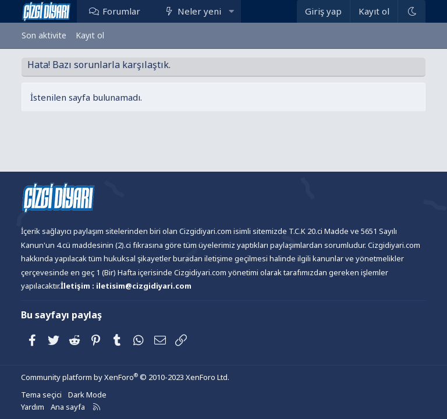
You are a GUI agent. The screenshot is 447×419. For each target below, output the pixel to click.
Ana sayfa (68, 407)
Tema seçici (41, 394)
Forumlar (121, 11)
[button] (231, 11)
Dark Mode (87, 394)
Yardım (32, 407)
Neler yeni (199, 11)
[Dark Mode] (411, 11)
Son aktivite (44, 35)
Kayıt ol (90, 35)
